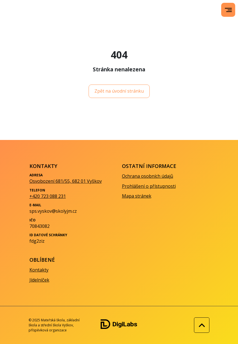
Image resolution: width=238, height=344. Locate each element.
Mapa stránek (136, 196)
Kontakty (38, 270)
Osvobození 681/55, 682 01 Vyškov (65, 181)
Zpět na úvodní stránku (119, 91)
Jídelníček (39, 280)
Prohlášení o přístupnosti (149, 186)
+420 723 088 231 (47, 196)
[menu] (228, 10)
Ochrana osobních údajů (147, 176)
